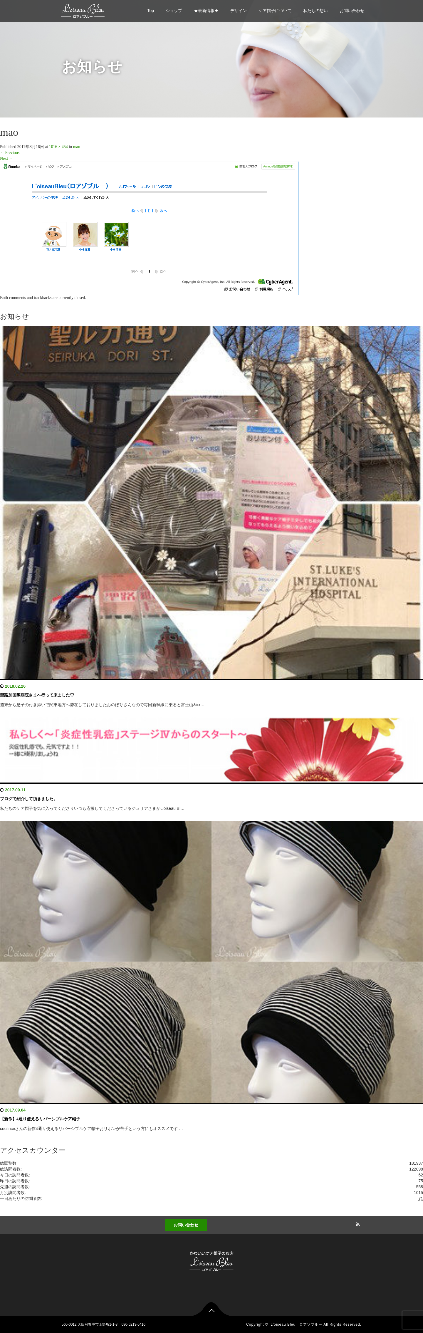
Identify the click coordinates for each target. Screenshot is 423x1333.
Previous (10, 152)
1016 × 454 (58, 147)
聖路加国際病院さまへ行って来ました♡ (37, 695)
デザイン (238, 10)
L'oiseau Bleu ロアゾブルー (296, 1324)
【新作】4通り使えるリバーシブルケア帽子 (40, 1119)
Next (6, 158)
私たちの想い (315, 10)
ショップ (174, 10)
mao (76, 147)
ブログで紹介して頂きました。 (29, 799)
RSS (356, 1223)
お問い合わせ (352, 10)
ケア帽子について (274, 10)
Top (150, 10)
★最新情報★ (206, 10)
